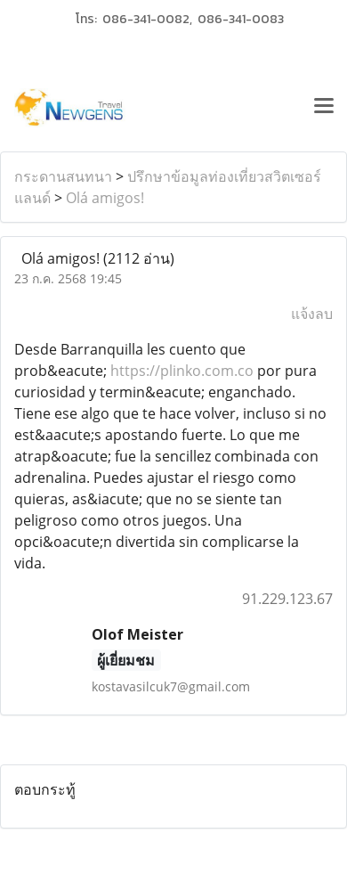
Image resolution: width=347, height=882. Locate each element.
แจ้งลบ (312, 313)
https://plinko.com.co (182, 370)
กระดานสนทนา (63, 176)
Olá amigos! (105, 198)
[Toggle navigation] (323, 107)
